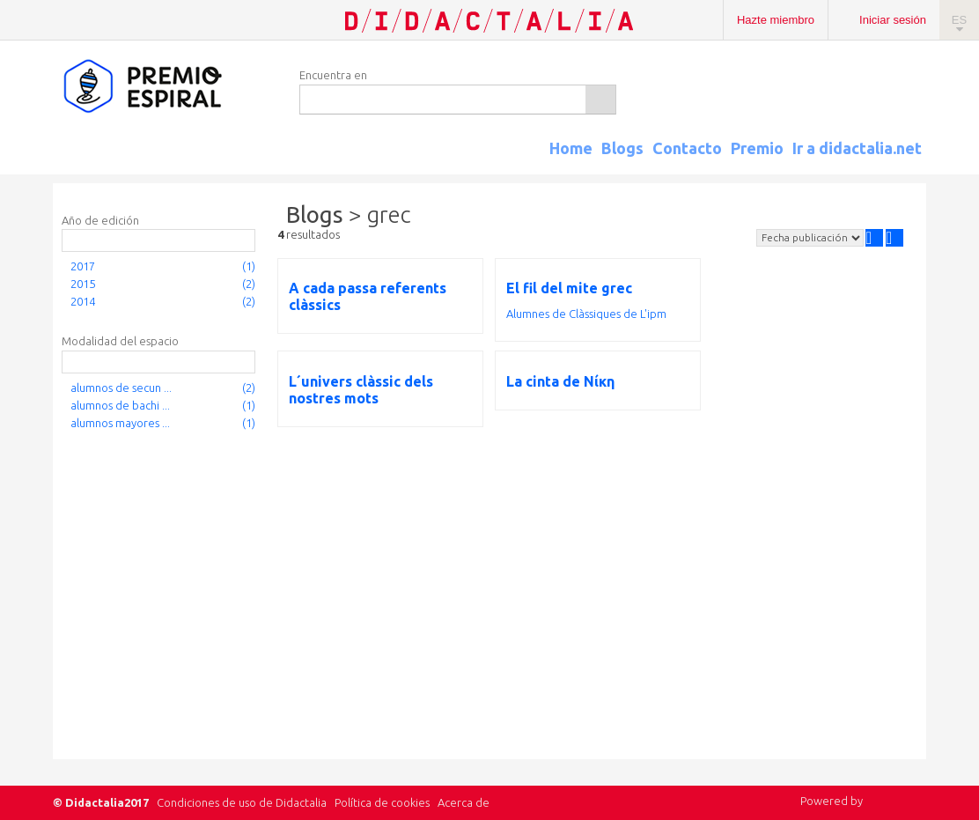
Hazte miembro (775, 19)
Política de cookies (382, 802)
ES (959, 19)
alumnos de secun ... (121, 387)
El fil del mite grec (569, 288)
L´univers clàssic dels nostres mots (361, 389)
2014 (82, 301)
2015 (82, 283)
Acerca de (464, 802)
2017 (82, 266)
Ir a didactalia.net (857, 148)
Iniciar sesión (892, 19)
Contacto (687, 148)
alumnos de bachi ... (120, 405)
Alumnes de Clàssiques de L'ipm (586, 313)
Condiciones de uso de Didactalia (242, 802)
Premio (757, 148)
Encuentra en (333, 75)
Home (571, 148)
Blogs (622, 148)
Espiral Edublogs (167, 86)
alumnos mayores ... (120, 423)
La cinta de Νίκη (560, 381)
